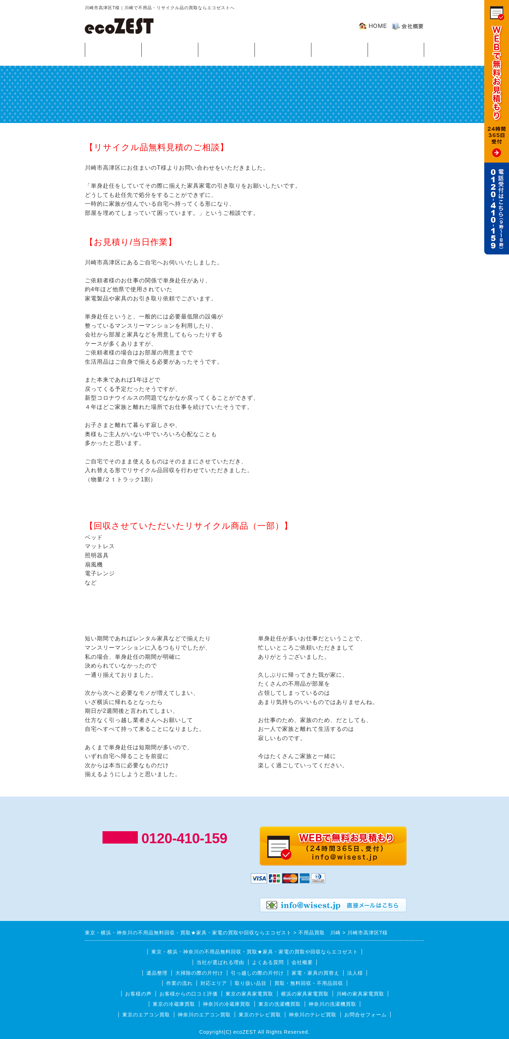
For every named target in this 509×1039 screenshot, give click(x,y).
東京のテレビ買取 (260, 1014)
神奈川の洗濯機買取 (332, 1004)
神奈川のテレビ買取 (313, 1014)
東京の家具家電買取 (249, 994)
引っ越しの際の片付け (257, 973)
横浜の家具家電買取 (305, 994)
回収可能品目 (170, 49)
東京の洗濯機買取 (279, 1004)
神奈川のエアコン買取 (204, 1014)
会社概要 (302, 962)
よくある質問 (339, 49)
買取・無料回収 (113, 49)
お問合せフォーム (365, 1014)
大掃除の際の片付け (199, 973)
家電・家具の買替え (315, 973)
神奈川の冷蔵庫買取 (227, 1004)
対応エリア (283, 49)
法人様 (355, 973)
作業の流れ (226, 49)
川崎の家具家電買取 (360, 994)
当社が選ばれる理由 (220, 962)
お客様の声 (396, 49)
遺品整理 (157, 973)
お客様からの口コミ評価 (188, 994)
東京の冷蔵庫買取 (174, 1004)
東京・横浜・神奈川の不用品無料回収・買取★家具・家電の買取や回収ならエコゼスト (254, 952)
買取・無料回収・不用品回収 (308, 983)
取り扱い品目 (251, 983)
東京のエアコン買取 (146, 1014)
